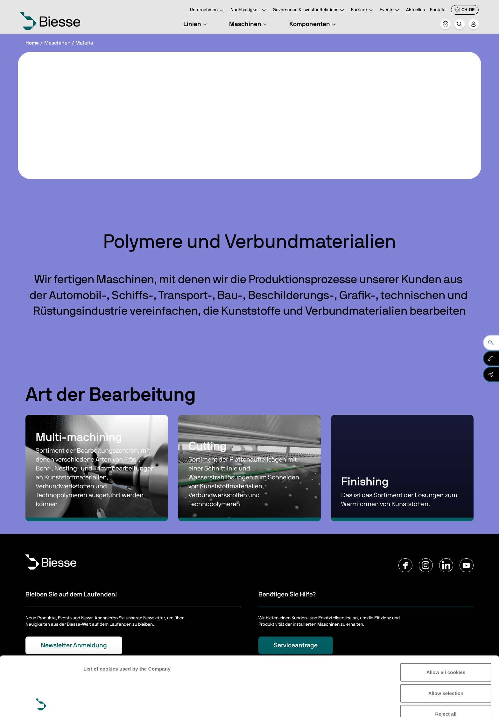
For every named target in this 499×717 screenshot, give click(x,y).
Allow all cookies (446, 616)
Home (32, 42)
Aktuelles (415, 10)
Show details (98, 704)
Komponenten (313, 24)
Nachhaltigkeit (249, 10)
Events (390, 10)
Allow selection (446, 637)
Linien (196, 24)
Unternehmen (207, 10)
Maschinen (249, 24)
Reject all (446, 658)
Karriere (363, 10)
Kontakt (438, 10)
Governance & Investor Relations (309, 10)
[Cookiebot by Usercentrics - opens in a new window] (41, 704)
